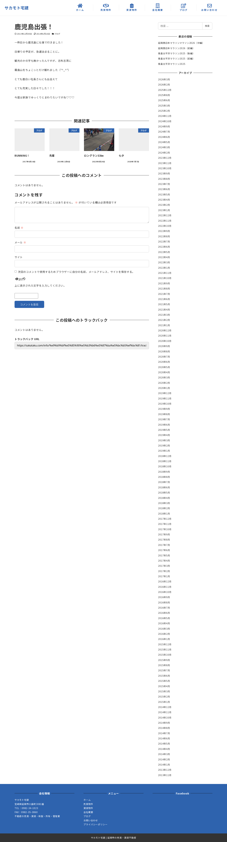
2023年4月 (164, 199)
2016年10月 (164, 592)
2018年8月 (164, 476)
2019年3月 (164, 440)
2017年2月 (164, 571)
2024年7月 (164, 131)
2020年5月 (164, 367)
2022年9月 (164, 231)
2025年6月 (164, 100)
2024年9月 (164, 126)
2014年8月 (164, 727)
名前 (19, 228)
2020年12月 (164, 330)
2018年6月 (164, 487)
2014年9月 (164, 722)
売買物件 (88, 804)
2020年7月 (164, 356)
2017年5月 (164, 555)
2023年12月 (164, 157)
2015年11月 (164, 649)
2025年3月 (164, 105)
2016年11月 (164, 586)
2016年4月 (164, 623)
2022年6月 (164, 246)
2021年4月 (164, 309)
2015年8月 (164, 665)
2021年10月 (164, 278)
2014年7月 (164, 733)
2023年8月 (164, 178)
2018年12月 (164, 456)
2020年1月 (164, 388)
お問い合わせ (90, 820)
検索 (207, 25)
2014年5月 (164, 743)
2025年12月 (164, 89)
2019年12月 (164, 393)
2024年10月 (164, 121)
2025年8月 (164, 95)
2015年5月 (164, 680)
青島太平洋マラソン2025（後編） (176, 53)
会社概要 (88, 812)
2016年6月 (164, 612)
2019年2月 (164, 445)
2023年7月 (164, 184)
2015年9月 (164, 660)
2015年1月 (164, 701)
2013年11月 (164, 775)
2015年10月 (164, 654)
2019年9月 (164, 408)
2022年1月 (164, 267)
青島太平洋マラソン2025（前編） (176, 58)
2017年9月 (164, 534)
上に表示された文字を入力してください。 (40, 285)
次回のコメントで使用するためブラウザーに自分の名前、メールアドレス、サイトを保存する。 (76, 272)
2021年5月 (164, 304)
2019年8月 (164, 414)
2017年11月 (164, 524)
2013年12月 (164, 769)
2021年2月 (164, 320)
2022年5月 (164, 252)
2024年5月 (164, 142)
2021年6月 (164, 299)
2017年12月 (164, 518)
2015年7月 (164, 670)
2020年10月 (164, 341)
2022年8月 (164, 236)
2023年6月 (164, 189)
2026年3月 (164, 79)
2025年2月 (164, 110)
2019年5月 (164, 429)
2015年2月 (164, 696)
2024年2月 (164, 152)
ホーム (87, 799)
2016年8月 (164, 602)
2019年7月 (164, 419)
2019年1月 (164, 450)
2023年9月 (164, 173)
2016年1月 (164, 639)
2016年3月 (164, 628)
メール (20, 242)
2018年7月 (164, 482)
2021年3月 (164, 314)
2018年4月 (164, 497)
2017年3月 (164, 565)
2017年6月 (164, 550)
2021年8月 (164, 288)
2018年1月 (164, 513)
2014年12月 (164, 707)
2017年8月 (164, 539)
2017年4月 (164, 560)
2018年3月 (164, 503)
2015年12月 (164, 644)
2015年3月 (164, 691)
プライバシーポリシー (95, 824)
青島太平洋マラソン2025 (171, 63)
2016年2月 (164, 633)
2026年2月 (164, 84)
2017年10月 (164, 529)
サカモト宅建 (17, 8)
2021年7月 (164, 293)
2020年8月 (164, 351)
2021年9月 (164, 283)
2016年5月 (164, 618)
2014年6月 (164, 738)
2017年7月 (164, 545)
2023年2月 (164, 204)
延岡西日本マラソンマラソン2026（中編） (181, 42)
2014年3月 (164, 754)
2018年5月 (164, 492)
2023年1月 (164, 210)
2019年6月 (164, 424)
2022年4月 (164, 257)
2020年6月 (164, 361)
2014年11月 (164, 712)
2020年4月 (164, 372)
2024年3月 (164, 147)
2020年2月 (164, 382)
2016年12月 (164, 581)
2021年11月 (164, 272)
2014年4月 (164, 749)
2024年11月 (164, 116)
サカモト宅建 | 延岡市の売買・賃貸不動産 (113, 837)
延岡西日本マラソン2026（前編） (176, 48)
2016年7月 (164, 607)
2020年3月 (164, 377)
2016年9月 (164, 597)
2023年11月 (164, 163)
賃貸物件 (88, 808)
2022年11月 (164, 220)
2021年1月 (164, 325)
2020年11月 (164, 335)
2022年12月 (164, 215)
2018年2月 (164, 508)
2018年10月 (164, 466)
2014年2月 (164, 759)
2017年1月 (164, 576)
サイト (19, 257)
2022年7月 (164, 241)
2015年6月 (164, 675)
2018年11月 (164, 461)
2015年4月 (164, 686)
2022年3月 (164, 262)
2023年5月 (164, 194)
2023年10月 (164, 168)
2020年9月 (164, 346)
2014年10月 (164, 717)
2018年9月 (164, 471)
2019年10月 (164, 403)
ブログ (57, 33)
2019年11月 (164, 398)
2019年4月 (164, 435)
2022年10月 (164, 225)
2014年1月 (164, 764)
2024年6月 (164, 137)
